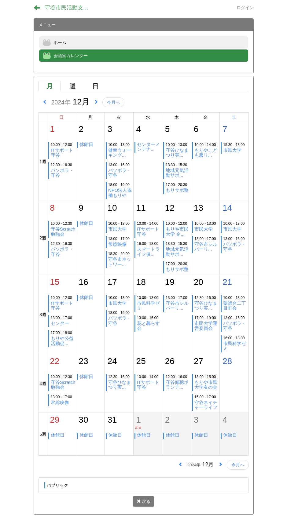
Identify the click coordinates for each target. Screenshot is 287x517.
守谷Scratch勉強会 (63, 231)
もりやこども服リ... (205, 152)
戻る (144, 501)
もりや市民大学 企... (177, 231)
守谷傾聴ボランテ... (177, 385)
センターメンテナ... (148, 147)
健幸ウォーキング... (119, 152)
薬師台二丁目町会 (234, 305)
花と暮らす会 (148, 326)
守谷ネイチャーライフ (205, 405)
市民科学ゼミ (148, 305)
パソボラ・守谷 (62, 173)
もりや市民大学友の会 (205, 385)
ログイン (245, 7)
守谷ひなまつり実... (177, 152)
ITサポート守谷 (62, 152)
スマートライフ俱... (148, 251)
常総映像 (117, 244)
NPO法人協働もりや (120, 193)
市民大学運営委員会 (205, 326)
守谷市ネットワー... (119, 262)
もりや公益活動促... (62, 341)
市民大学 (232, 150)
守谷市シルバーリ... (205, 247)
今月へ (113, 102)
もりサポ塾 (177, 190)
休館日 (86, 144)
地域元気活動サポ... (177, 173)
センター (60, 323)
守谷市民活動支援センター (70, 8)
